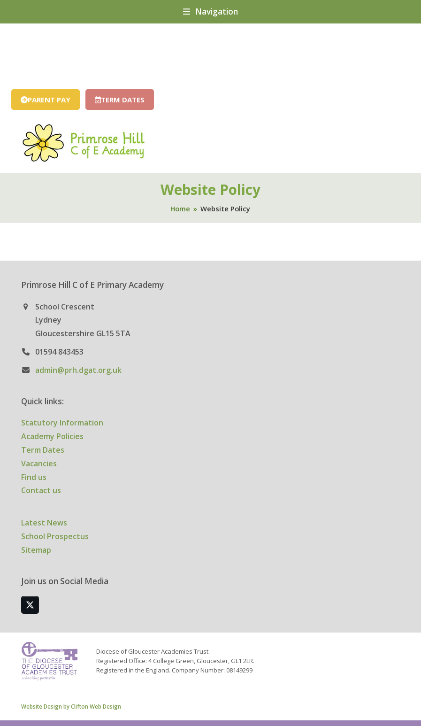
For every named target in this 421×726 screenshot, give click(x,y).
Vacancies (39, 463)
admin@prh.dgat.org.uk (78, 370)
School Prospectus (55, 536)
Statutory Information (62, 422)
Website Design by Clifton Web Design (71, 706)
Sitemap (36, 550)
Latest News (44, 522)
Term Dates (42, 450)
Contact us (41, 490)
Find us (33, 477)
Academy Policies (52, 436)
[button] (210, 11)
